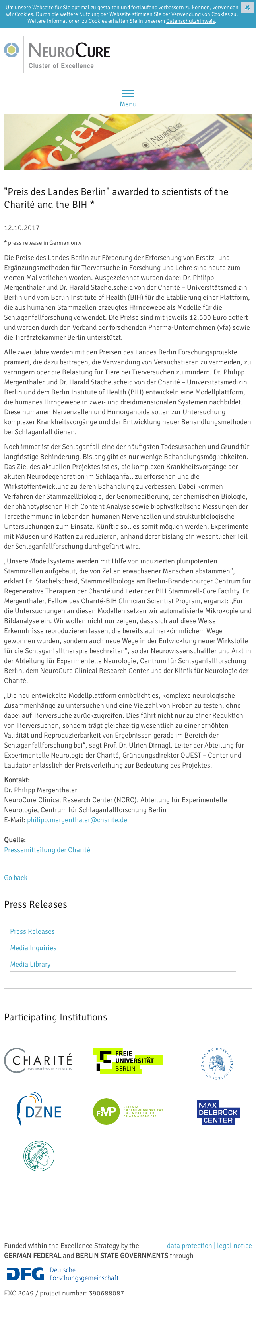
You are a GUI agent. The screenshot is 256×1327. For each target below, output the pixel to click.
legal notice (234, 1245)
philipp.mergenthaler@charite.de (77, 819)
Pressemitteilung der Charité (47, 849)
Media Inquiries (33, 947)
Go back (15, 877)
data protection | (192, 1245)
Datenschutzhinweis (190, 21)
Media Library (30, 964)
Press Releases (32, 931)
